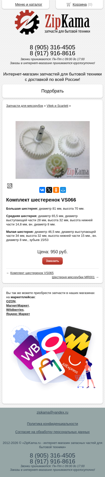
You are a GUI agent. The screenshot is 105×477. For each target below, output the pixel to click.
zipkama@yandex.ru (52, 412)
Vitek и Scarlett (57, 106)
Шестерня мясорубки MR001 (73, 277)
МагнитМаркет (17, 305)
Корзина (80, 4)
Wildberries (15, 310)
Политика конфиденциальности (52, 424)
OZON (11, 301)
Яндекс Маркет (18, 314)
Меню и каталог (28, 4)
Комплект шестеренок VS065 (32, 273)
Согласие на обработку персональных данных (52, 432)
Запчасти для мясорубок (24, 106)
